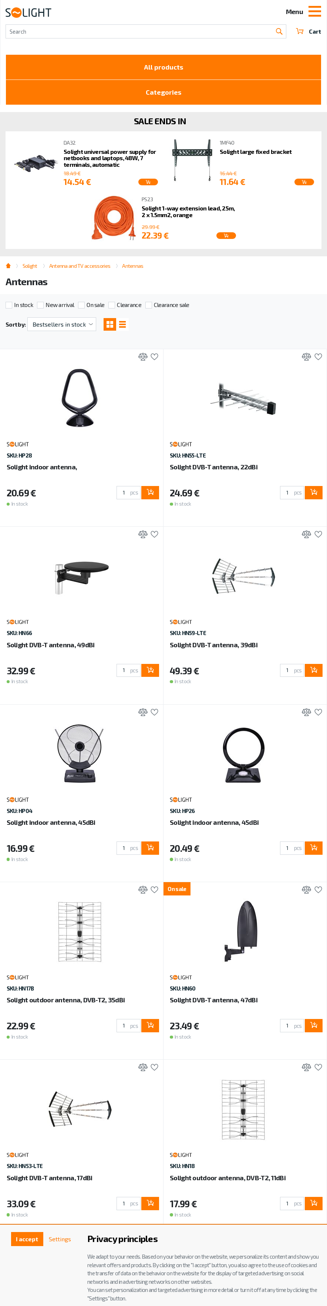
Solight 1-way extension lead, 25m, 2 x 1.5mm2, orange (188, 211)
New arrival (59, 304)
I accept (27, 1238)
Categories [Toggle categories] (163, 92)
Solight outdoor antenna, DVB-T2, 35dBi (66, 1000)
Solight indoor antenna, (42, 467)
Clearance (129, 304)
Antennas (132, 266)
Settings (60, 1238)
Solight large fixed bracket (256, 151)
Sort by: (16, 324)
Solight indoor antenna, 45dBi (51, 822)
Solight (30, 266)
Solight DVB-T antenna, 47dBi (213, 1000)
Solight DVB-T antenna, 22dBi (213, 467)
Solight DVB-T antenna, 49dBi (51, 645)
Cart (308, 31)
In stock (23, 304)
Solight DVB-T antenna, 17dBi (49, 1178)
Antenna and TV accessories (79, 266)
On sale (95, 304)
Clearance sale (171, 304)
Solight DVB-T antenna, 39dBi (213, 645)
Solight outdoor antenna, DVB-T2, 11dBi (228, 1178)
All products (163, 67)
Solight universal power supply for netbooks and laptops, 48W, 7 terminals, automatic (110, 158)
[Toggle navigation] (314, 12)
